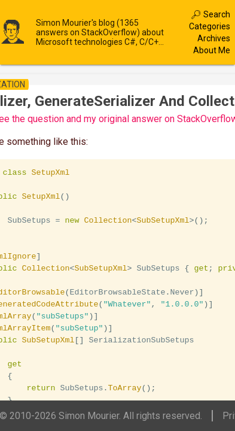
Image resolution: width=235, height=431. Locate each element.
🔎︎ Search (210, 14)
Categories (209, 26)
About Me (211, 50)
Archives (213, 38)
